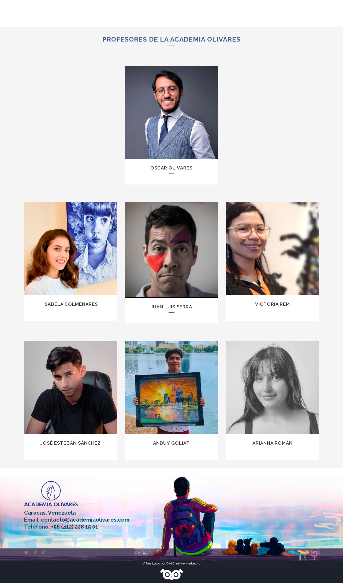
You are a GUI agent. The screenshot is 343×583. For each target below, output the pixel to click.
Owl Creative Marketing (183, 563)
